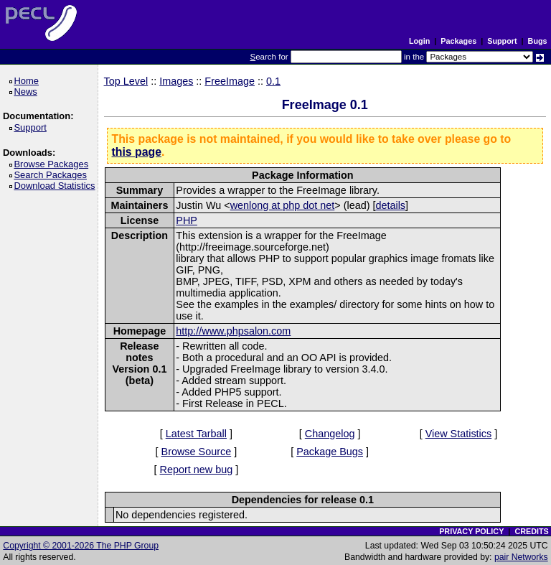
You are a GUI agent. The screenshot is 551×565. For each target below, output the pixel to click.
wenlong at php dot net (282, 205)
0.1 (273, 81)
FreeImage (229, 81)
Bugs (537, 41)
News (27, 91)
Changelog (330, 433)
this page (136, 152)
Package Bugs (329, 451)
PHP (186, 220)
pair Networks (521, 557)
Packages (458, 41)
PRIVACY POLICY (471, 531)
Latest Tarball (196, 433)
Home (28, 80)
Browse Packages (53, 164)
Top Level (126, 81)
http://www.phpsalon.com (233, 331)
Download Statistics (56, 185)
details (390, 205)
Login (419, 41)
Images (176, 81)
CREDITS (531, 531)
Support (502, 41)
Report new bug (196, 469)
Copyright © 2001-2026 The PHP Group (81, 546)
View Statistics (458, 433)
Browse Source (196, 451)
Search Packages (52, 174)
